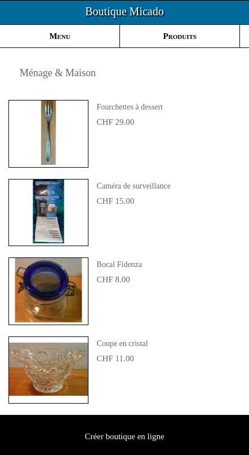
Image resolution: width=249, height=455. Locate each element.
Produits (180, 36)
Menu (59, 36)
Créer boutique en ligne (124, 436)
